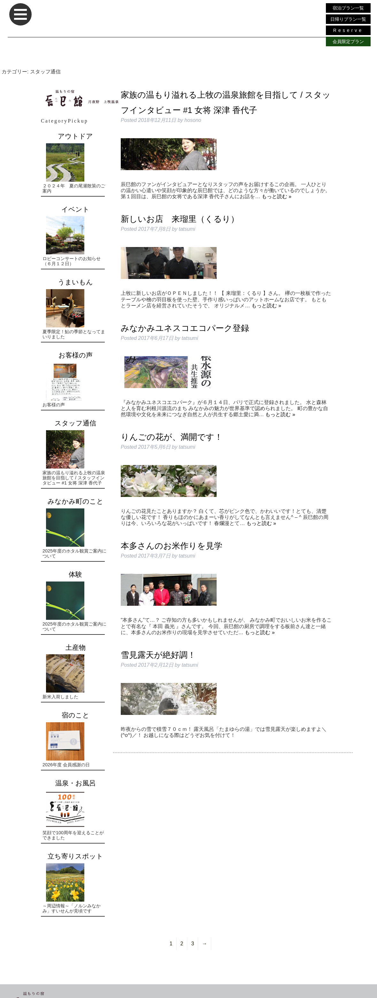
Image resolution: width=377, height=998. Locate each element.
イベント (75, 209)
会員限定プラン (348, 41)
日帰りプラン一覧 (348, 19)
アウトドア (75, 136)
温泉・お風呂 (75, 783)
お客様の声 (75, 355)
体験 (75, 574)
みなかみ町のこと (76, 501)
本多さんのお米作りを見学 (171, 545)
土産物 (75, 647)
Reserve (348, 30)
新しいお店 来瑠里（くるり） (180, 218)
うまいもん (75, 282)
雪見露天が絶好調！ (158, 654)
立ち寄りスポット (75, 856)
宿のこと (75, 715)
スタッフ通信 (75, 423)
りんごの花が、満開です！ (172, 436)
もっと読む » (276, 196)
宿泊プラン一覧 (348, 8)
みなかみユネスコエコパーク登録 (185, 328)
